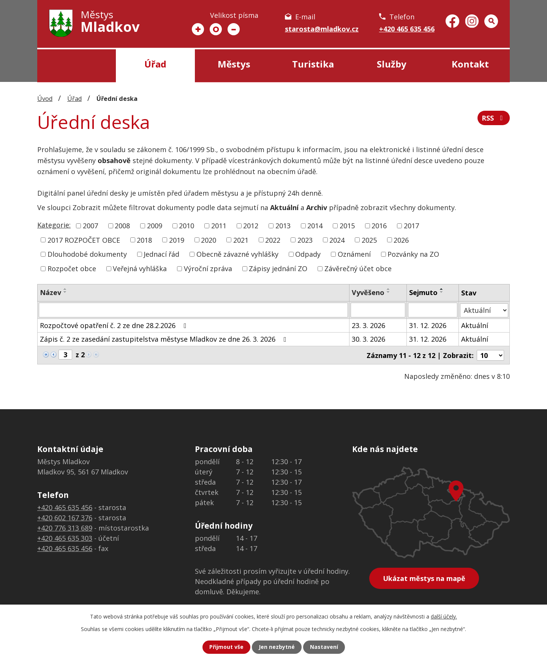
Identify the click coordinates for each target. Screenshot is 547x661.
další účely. (444, 616)
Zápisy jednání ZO (278, 268)
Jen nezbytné (277, 647)
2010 (186, 225)
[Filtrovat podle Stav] (484, 310)
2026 (401, 239)
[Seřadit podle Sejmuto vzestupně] (442, 288)
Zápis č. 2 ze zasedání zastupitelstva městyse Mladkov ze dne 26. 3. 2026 (164, 338)
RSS (494, 117)
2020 (208, 239)
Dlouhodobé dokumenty (87, 254)
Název (50, 292)
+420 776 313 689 (64, 527)
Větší (198, 29)
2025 (369, 239)
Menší (234, 29)
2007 (90, 225)
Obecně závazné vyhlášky (237, 254)
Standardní (216, 29)
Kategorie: (54, 224)
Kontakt (470, 64)
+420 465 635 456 (407, 28)
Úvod (76, 65)
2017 (411, 225)
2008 (122, 225)
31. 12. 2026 (427, 325)
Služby (391, 64)
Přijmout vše (226, 647)
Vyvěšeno (368, 292)
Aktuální (474, 325)
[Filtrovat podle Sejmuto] (432, 310)
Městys (234, 64)
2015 (347, 225)
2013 (283, 225)
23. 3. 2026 (368, 325)
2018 (144, 239)
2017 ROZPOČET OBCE (83, 239)
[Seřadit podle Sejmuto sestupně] (442, 292)
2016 (379, 225)
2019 (176, 239)
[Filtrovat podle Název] (193, 310)
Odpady (308, 254)
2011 (218, 225)
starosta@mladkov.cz (322, 28)
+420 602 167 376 (64, 517)
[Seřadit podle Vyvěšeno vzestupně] (388, 288)
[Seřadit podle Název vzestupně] (65, 288)
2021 (240, 239)
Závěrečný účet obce (358, 268)
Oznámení (354, 254)
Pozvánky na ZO (413, 254)
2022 (272, 239)
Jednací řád (161, 254)
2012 (250, 225)
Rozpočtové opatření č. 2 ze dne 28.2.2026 (115, 325)
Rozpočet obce (71, 268)
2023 (305, 239)
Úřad (155, 64)
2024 (337, 239)
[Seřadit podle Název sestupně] (65, 292)
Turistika (313, 64)
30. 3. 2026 (368, 338)
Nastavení (324, 647)
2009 (154, 225)
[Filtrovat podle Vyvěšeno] (378, 310)
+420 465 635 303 (64, 537)
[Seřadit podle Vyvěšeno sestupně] (388, 292)
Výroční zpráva (208, 268)
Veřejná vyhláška (140, 268)
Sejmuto (423, 292)
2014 (315, 225)
